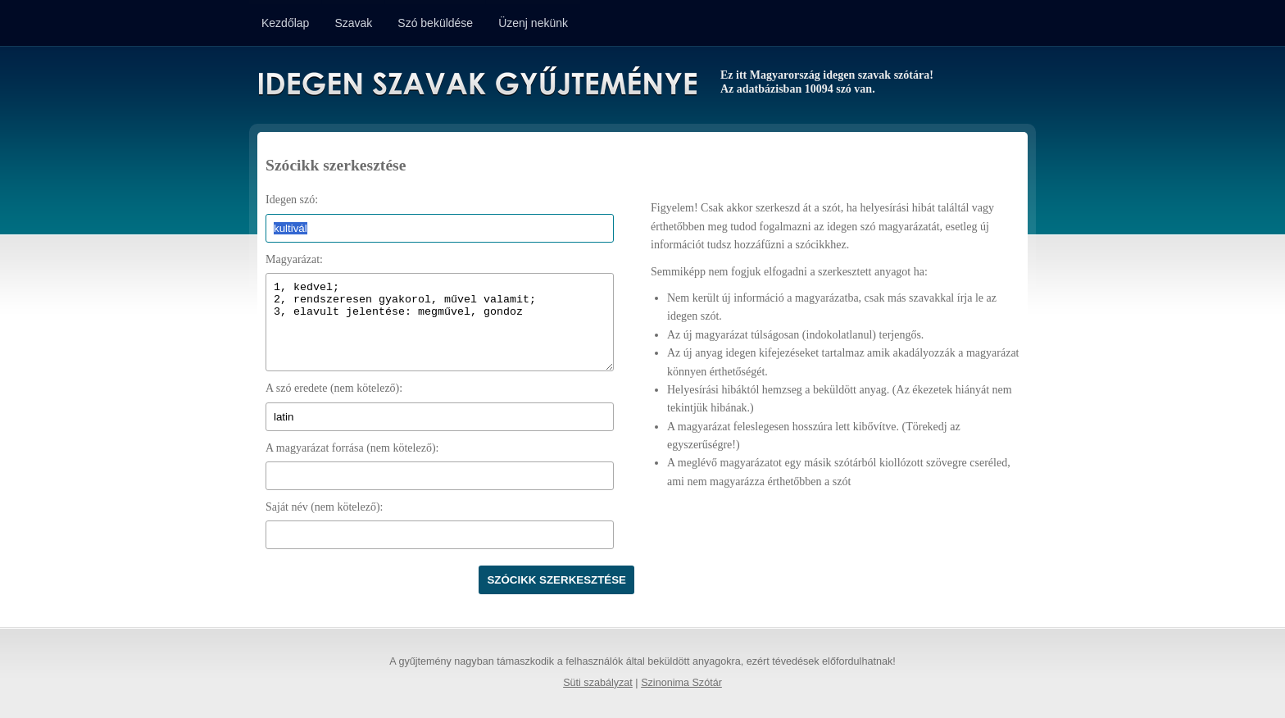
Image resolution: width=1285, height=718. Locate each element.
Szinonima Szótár (681, 682)
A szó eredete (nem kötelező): (334, 388)
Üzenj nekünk (533, 23)
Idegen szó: (292, 199)
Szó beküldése (435, 23)
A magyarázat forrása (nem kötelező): (352, 448)
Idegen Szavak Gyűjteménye (476, 83)
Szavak (353, 23)
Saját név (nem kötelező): (324, 507)
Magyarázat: (294, 259)
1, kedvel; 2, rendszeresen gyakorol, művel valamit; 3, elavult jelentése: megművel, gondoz (440, 322)
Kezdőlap (285, 23)
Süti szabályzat (598, 682)
